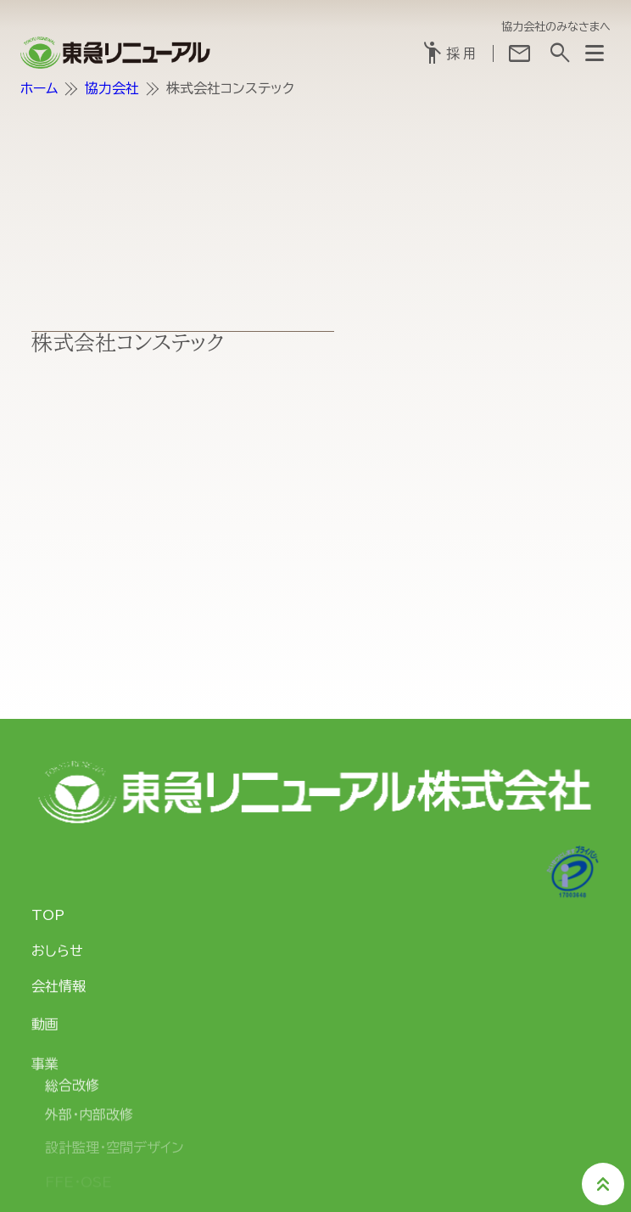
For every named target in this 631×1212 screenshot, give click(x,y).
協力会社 (112, 88)
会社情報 (58, 988)
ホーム (39, 88)
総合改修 (72, 1090)
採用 (449, 53)
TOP (47, 915)
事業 (45, 1068)
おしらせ (57, 950)
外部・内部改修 (89, 1121)
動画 (45, 1027)
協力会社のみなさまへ (556, 26)
